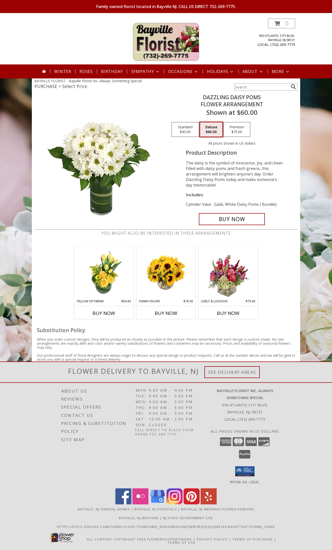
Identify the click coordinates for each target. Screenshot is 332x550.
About (253, 71)
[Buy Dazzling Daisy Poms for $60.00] (232, 219)
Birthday (112, 71)
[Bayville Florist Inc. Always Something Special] (166, 41)
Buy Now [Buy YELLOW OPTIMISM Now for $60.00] (104, 313)
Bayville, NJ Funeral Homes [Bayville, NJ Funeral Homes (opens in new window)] (104, 509)
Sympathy (145, 71)
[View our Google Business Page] (157, 502)
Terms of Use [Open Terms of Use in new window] (182, 542)
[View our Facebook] (123, 502)
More (281, 71)
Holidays (220, 71)
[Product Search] (261, 86)
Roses (86, 71)
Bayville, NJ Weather (138, 517)
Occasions (183, 71)
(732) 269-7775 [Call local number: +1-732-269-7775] (282, 44)
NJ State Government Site (188, 517)
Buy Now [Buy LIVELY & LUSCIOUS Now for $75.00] (228, 313)
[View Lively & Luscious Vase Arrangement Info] (228, 272)
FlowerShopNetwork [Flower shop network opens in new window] (169, 539)
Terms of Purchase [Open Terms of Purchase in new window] (252, 539)
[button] (281, 23)
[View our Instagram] (175, 502)
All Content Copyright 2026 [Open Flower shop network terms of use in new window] (116, 539)
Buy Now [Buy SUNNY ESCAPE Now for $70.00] (166, 313)
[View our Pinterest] (192, 502)
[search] (293, 86)
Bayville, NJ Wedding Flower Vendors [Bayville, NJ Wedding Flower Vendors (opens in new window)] (218, 509)
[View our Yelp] (209, 502)
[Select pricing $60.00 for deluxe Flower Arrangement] (211, 129)
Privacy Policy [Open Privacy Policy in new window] (212, 539)
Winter (62, 71)
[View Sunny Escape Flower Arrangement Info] (166, 272)
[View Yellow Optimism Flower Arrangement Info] (104, 272)
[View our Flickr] (140, 502)
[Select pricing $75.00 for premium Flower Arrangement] (237, 129)
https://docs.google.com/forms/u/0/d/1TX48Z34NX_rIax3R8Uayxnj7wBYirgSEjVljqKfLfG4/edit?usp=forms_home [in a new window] (166, 526)
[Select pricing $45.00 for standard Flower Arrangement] (185, 129)
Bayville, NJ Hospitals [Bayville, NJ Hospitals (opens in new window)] (155, 509)
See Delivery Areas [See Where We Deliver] (232, 372)
